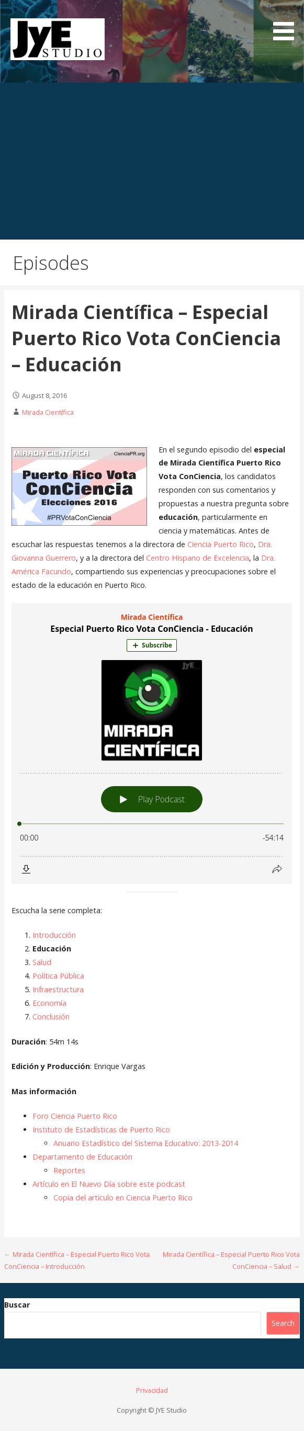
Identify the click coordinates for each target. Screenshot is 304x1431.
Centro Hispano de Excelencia (197, 558)
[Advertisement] (152, 161)
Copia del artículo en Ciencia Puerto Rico (123, 1197)
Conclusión (51, 1016)
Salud (41, 962)
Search (283, 1323)
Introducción (54, 935)
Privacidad (152, 1390)
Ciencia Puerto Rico (220, 544)
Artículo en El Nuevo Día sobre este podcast (108, 1184)
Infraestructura (58, 989)
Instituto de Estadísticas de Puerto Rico (101, 1129)
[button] (287, 22)
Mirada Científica (48, 412)
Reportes (69, 1170)
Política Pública (58, 976)
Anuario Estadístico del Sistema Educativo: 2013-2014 (145, 1143)
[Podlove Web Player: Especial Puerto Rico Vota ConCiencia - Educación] (152, 743)
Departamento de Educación (82, 1157)
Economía (49, 1003)
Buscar (17, 1305)
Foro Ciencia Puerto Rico (74, 1116)
